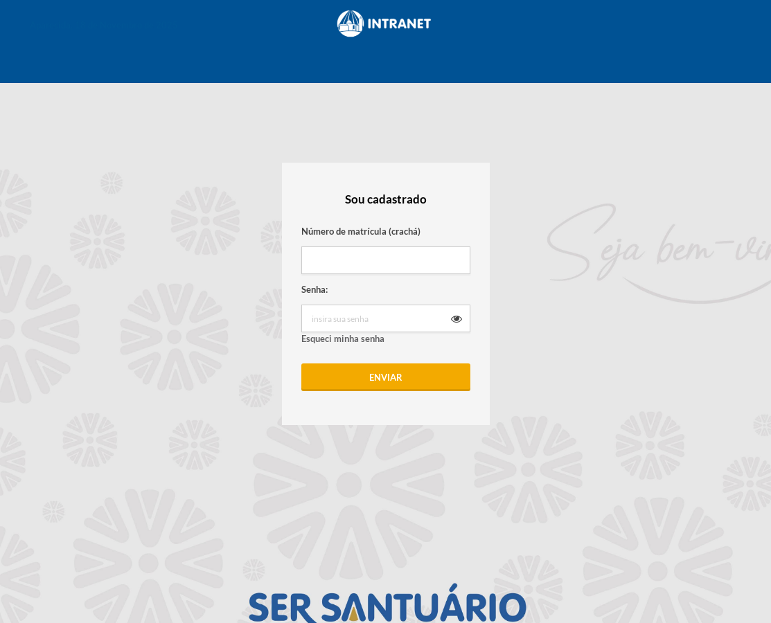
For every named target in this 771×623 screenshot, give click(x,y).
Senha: (314, 289)
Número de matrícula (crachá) (360, 231)
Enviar (385, 377)
